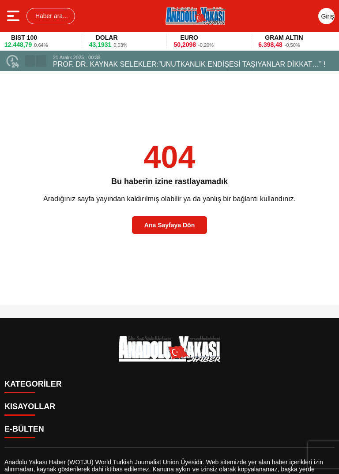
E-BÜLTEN (24, 429)
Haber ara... (51, 15)
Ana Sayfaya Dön (169, 225)
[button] (30, 61)
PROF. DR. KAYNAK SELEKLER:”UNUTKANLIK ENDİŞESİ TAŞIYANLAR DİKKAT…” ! (189, 64)
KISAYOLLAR (29, 406)
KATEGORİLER (33, 384)
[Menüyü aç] (14, 16)
